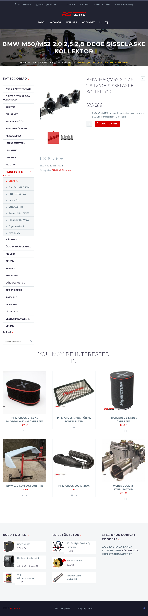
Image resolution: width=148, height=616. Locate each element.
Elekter (10, 107)
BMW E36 (56, 170)
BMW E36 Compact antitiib (24, 485)
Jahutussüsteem (16, 128)
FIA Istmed (12, 114)
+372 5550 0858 (24, 4)
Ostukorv (88, 22)
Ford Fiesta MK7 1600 (19, 187)
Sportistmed (14, 290)
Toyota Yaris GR (16, 226)
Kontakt (85, 4)
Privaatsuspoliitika (63, 608)
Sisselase (66, 170)
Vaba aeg (55, 22)
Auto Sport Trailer (18, 89)
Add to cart (107, 124)
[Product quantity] (89, 123)
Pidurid (10, 254)
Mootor (11, 164)
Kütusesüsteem (15, 143)
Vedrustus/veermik (17, 319)
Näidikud (11, 239)
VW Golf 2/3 (14, 232)
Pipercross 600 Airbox (73, 485)
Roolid (10, 268)
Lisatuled (12, 157)
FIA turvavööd (15, 121)
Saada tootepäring (125, 4)
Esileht (72, 4)
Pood (41, 22)
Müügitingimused (85, 608)
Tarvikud (11, 297)
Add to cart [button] (23, 431)
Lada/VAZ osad (16, 206)
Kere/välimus (14, 136)
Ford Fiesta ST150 (17, 193)
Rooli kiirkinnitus (75, 560)
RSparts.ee (15, 608)
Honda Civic (14, 200)
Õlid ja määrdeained (18, 246)
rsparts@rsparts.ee (47, 4)
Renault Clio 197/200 (19, 219)
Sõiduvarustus (15, 283)
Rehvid (10, 261)
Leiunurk (71, 22)
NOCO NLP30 (23, 544)
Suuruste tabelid (103, 4)
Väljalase (12, 311)
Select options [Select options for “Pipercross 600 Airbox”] (72, 495)
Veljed (10, 326)
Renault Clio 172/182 (19, 213)
